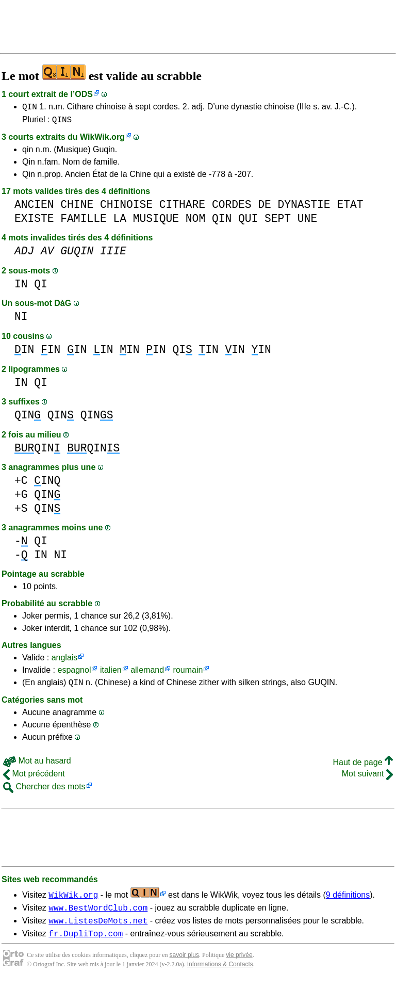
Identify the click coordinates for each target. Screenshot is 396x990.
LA (119, 221)
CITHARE (182, 207)
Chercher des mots (44, 791)
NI (21, 319)
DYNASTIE (303, 207)
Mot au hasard (37, 765)
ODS (84, 94)
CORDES (232, 207)
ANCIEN (34, 207)
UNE (307, 221)
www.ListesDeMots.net (97, 928)
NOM (195, 221)
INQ (47, 483)
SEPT (278, 221)
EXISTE (34, 221)
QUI (248, 221)
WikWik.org (102, 140)
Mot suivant (367, 778)
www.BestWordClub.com (97, 913)
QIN (29, 107)
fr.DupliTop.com (85, 942)
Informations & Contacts (220, 973)
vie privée (239, 964)
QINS (62, 122)
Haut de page (363, 766)
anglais (65, 660)
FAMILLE (83, 221)
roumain (188, 673)
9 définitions (348, 899)
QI (40, 287)
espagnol (74, 673)
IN (21, 287)
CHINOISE (126, 207)
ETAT (350, 207)
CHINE (76, 207)
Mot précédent (34, 778)
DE (264, 207)
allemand (147, 673)
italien (111, 673)
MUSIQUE (156, 221)
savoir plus (184, 964)
